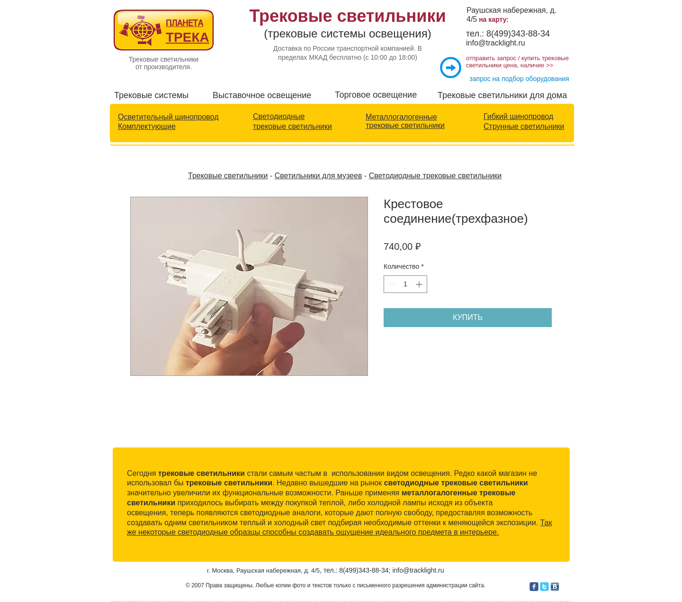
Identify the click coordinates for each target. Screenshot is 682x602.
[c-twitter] (544, 586)
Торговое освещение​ (376, 95)
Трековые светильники (228, 176)
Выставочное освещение (262, 95)
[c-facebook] (533, 586)
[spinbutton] (405, 284)
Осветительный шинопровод (168, 117)
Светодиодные (279, 116)
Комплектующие (147, 126)
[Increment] (420, 284)
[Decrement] (391, 284)
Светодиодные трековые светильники (435, 176)
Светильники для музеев (318, 176)
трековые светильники (292, 126)
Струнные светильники (524, 126)
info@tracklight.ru (495, 43)
